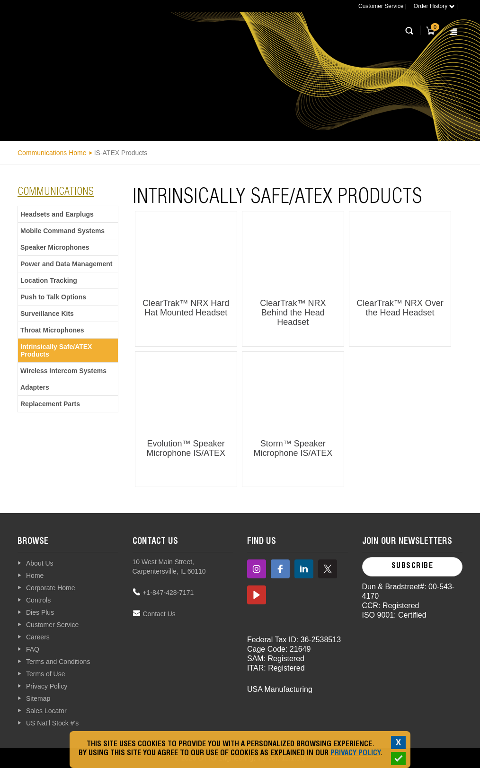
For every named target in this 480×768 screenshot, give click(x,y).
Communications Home (52, 153)
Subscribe (412, 566)
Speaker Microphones (54, 247)
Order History (434, 6)
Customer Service (380, 6)
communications (56, 192)
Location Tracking (48, 280)
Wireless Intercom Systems (63, 371)
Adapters (34, 387)
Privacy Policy (355, 754)
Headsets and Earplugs (57, 214)
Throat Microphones (52, 330)
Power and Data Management (66, 264)
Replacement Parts (50, 404)
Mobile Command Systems (62, 231)
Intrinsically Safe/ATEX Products (56, 350)
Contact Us (159, 614)
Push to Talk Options (53, 297)
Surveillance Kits (47, 313)
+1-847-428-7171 (168, 592)
